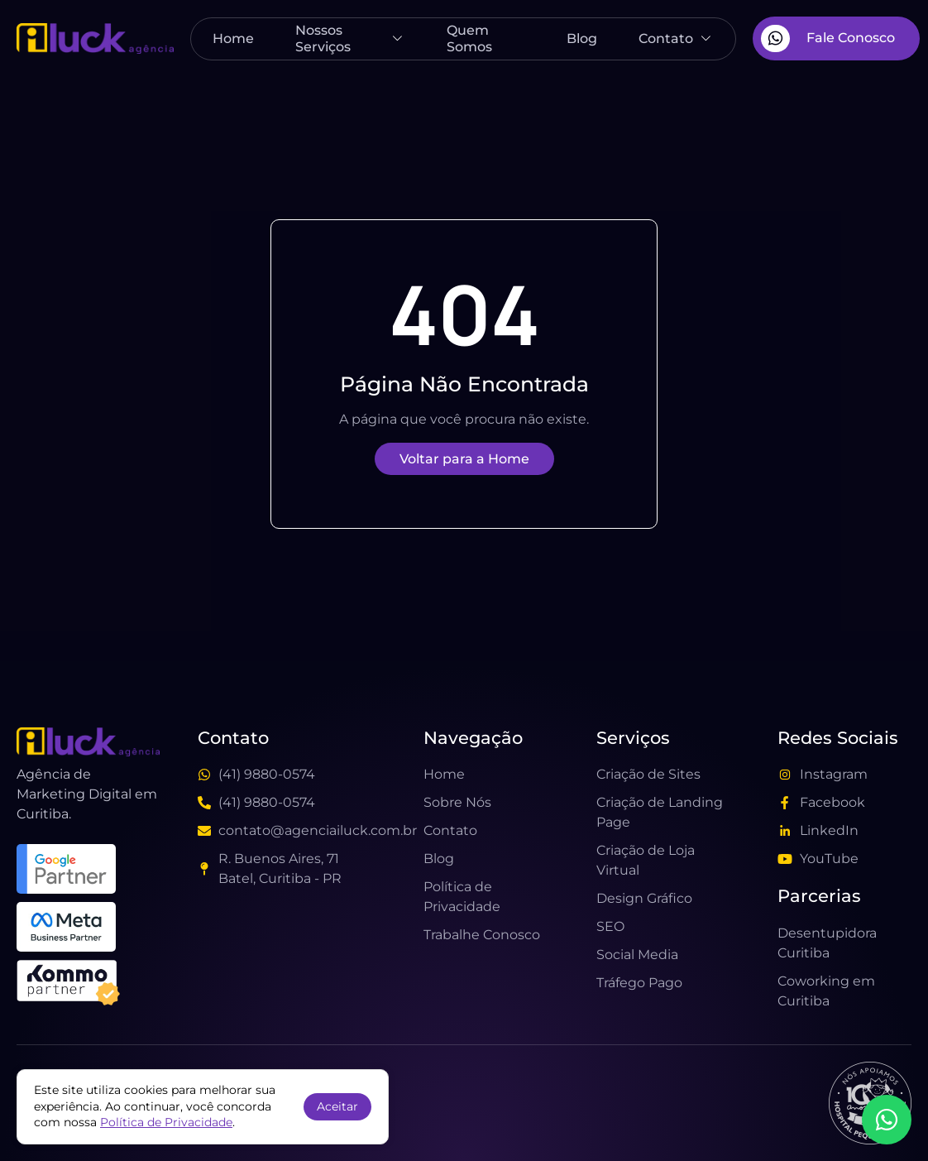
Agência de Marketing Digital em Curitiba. (87, 794)
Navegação (473, 737)
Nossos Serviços (350, 38)
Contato (676, 39)
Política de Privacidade (166, 1122)
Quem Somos (469, 38)
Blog (582, 38)
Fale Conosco (828, 38)
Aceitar (337, 1106)
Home (233, 38)
